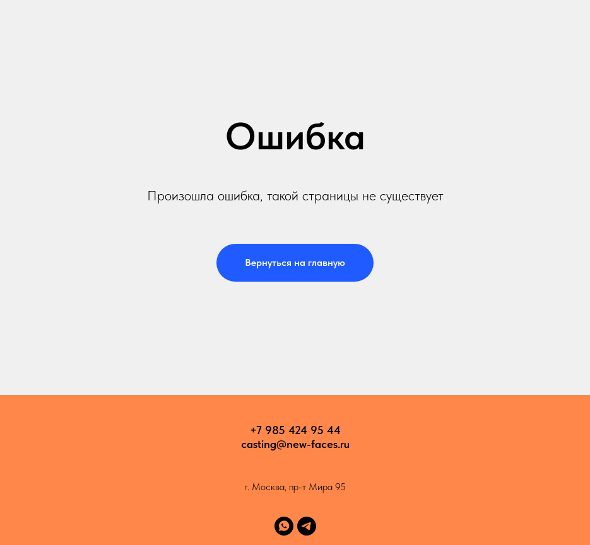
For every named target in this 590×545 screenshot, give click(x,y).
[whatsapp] (283, 526)
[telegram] (306, 526)
